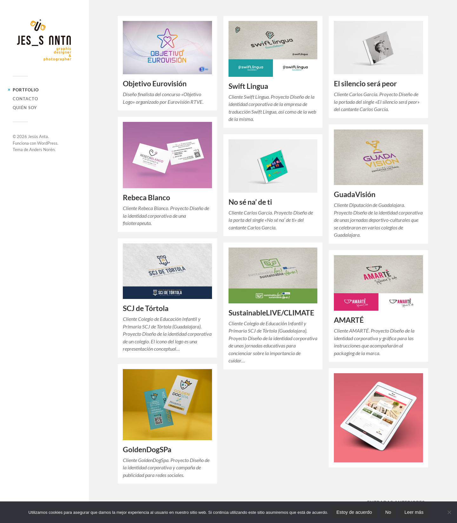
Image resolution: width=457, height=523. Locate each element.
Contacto (25, 98)
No (388, 512)
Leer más (413, 512)
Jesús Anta (38, 136)
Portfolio (26, 89)
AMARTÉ (349, 320)
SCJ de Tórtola (146, 308)
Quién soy (25, 107)
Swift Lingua (248, 86)
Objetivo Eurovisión (155, 83)
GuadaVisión (354, 194)
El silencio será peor (365, 83)
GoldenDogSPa (147, 449)
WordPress (47, 143)
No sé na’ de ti (250, 202)
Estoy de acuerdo (354, 512)
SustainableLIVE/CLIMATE (271, 312)
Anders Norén (42, 149)
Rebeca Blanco (146, 197)
